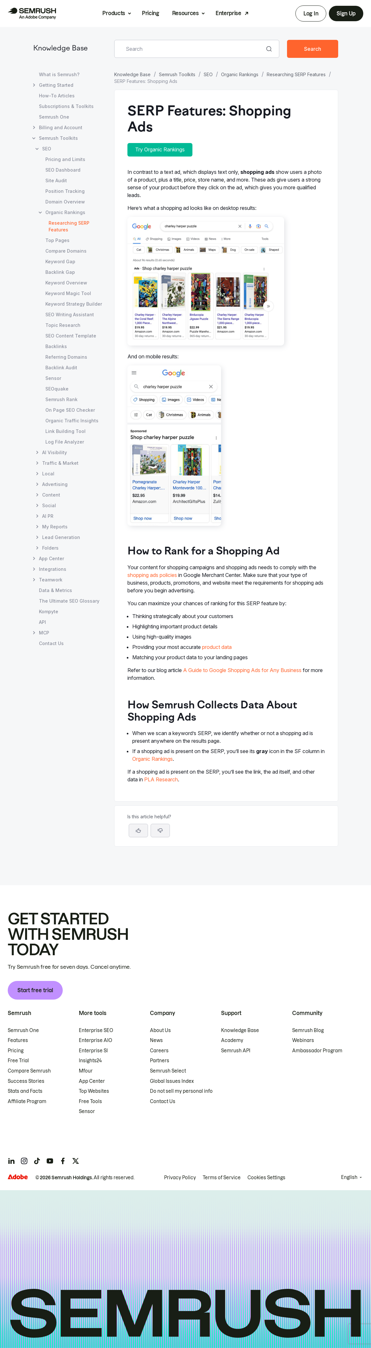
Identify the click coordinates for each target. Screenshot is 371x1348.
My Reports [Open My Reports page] (55, 526)
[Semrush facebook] (62, 1161)
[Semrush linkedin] (11, 1161)
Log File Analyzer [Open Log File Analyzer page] (64, 442)
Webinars (303, 1040)
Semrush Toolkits (177, 74)
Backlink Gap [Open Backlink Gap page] (60, 272)
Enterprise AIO (95, 1040)
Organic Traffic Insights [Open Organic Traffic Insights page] (71, 420)
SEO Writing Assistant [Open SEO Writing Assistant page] (69, 314)
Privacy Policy (180, 1177)
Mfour (86, 1071)
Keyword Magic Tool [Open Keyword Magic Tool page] (68, 293)
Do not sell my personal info (181, 1091)
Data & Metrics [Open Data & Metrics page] (55, 590)
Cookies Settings (266, 1177)
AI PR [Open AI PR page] (47, 516)
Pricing (150, 13)
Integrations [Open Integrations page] (52, 569)
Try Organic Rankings (160, 149)
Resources (185, 13)
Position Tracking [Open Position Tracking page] (65, 191)
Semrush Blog (308, 1030)
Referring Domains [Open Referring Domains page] (66, 357)
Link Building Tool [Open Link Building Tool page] (65, 431)
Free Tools (90, 1101)
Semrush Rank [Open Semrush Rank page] (61, 399)
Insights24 (90, 1060)
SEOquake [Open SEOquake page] (57, 388)
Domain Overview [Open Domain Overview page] (65, 201)
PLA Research (161, 779)
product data (217, 647)
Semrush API (235, 1050)
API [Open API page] (42, 622)
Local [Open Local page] (48, 473)
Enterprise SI (93, 1050)
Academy (232, 1040)
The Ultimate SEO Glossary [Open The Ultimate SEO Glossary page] (69, 601)
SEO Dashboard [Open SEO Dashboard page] (62, 170)
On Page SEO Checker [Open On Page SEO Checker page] (70, 410)
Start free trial (35, 990)
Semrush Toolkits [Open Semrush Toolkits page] (58, 138)
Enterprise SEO (96, 1030)
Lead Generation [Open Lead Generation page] (61, 537)
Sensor (87, 1111)
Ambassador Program (317, 1050)
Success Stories (26, 1081)
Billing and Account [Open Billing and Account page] (60, 127)
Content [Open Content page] (51, 494)
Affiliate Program (27, 1101)
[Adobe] (18, 1176)
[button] (160, 830)
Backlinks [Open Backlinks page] (56, 346)
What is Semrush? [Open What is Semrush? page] (59, 74)
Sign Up (346, 13)
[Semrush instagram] (24, 1161)
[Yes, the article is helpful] (138, 830)
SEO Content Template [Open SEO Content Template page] (70, 335)
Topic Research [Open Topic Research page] (62, 325)
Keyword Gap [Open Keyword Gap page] (60, 261)
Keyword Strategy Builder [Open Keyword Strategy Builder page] (73, 304)
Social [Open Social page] (49, 505)
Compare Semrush (29, 1071)
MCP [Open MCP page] (44, 632)
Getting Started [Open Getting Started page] (56, 85)
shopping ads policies (152, 575)
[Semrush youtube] (49, 1161)
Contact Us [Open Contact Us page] (51, 643)
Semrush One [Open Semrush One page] (54, 117)
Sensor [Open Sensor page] (53, 378)
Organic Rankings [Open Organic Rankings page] (65, 212)
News (156, 1040)
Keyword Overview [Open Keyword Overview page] (66, 282)
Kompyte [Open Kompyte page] (48, 611)
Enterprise (228, 13)
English (349, 1177)
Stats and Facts (25, 1091)
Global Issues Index (172, 1081)
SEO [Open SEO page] (46, 148)
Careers (159, 1050)
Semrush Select (168, 1071)
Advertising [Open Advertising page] (55, 484)
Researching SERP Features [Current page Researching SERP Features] (69, 226)
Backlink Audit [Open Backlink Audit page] (61, 367)
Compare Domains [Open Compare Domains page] (66, 251)
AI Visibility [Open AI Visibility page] (54, 452)
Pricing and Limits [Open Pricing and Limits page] (65, 159)
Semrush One (23, 1030)
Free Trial (18, 1060)
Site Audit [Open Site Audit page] (56, 180)
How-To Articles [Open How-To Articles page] (57, 95)
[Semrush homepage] (32, 13)
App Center (92, 1081)
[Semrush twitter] (75, 1161)
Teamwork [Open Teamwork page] (50, 579)
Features (18, 1040)
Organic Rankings (239, 74)
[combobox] (190, 49)
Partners (159, 1060)
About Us (160, 1030)
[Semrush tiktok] (37, 1161)
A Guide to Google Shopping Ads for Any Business (242, 670)
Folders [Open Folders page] (50, 547)
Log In (310, 13)
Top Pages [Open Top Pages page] (57, 240)
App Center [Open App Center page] (51, 558)
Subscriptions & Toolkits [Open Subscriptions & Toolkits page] (66, 106)
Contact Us (162, 1101)
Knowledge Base (60, 49)
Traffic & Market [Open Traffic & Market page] (60, 463)
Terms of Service (222, 1177)
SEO (208, 74)
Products (113, 13)
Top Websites (94, 1091)
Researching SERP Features (296, 74)
